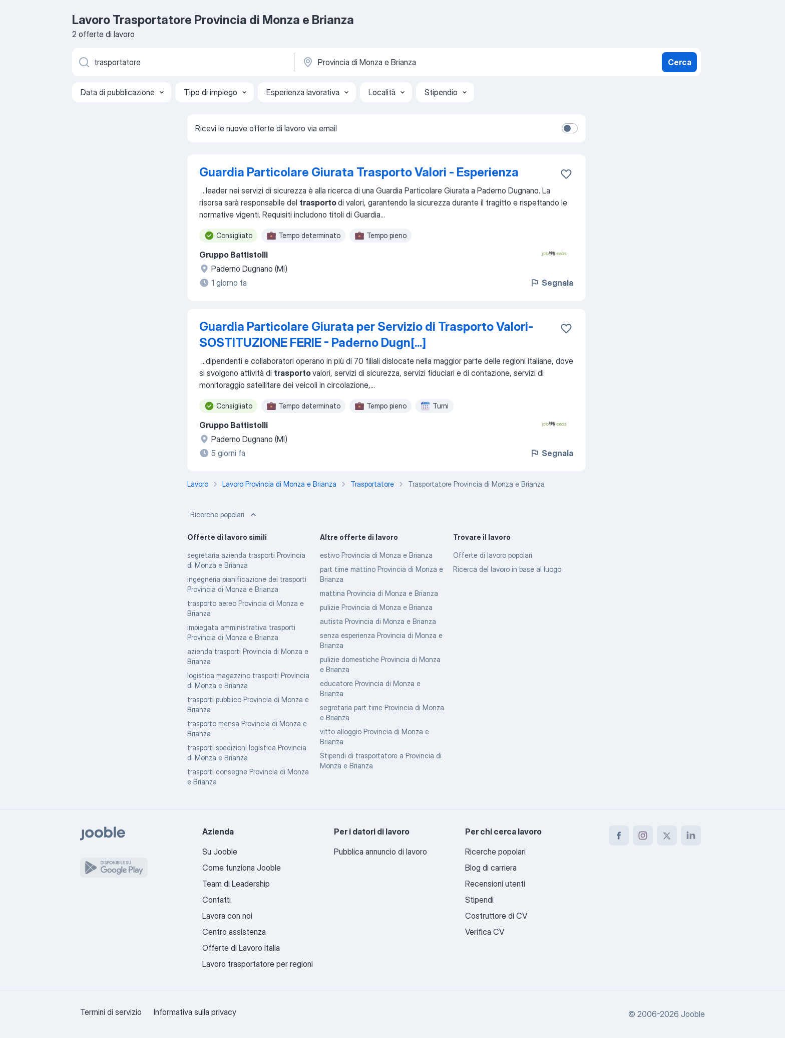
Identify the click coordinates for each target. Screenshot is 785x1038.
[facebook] (619, 835)
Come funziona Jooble (241, 868)
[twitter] (667, 835)
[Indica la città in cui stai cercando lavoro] (406, 62)
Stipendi (479, 900)
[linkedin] (691, 835)
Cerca (679, 62)
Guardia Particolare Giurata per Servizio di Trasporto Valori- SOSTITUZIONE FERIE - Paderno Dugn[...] (366, 334)
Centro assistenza (234, 932)
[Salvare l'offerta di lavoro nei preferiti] (566, 173)
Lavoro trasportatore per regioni (257, 964)
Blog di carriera (491, 868)
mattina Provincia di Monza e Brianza (379, 593)
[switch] (570, 128)
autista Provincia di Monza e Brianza (378, 621)
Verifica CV (484, 932)
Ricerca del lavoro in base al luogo (507, 569)
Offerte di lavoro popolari (492, 555)
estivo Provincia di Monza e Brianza (376, 555)
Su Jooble (219, 852)
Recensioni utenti (495, 884)
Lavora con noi (227, 916)
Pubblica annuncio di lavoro (380, 852)
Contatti (216, 900)
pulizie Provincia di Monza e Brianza (376, 607)
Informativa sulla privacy (195, 1012)
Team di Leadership (236, 884)
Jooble (693, 1014)
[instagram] (643, 835)
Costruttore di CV (496, 916)
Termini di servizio (111, 1012)
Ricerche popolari (224, 515)
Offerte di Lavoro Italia (241, 948)
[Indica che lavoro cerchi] (182, 62)
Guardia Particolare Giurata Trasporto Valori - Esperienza (359, 172)
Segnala (551, 283)
